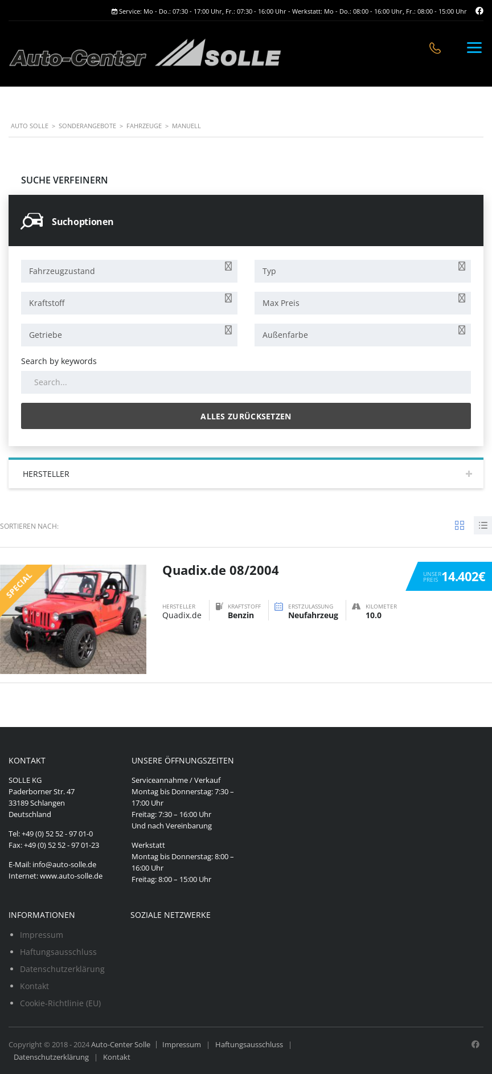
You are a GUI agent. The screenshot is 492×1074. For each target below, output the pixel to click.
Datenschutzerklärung (62, 968)
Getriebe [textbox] (45, 334)
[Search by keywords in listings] (246, 382)
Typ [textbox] (269, 271)
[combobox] (129, 271)
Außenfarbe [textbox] (285, 334)
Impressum (41, 934)
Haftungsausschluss (58, 951)
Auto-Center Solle (120, 1044)
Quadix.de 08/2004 (220, 569)
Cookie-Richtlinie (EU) (60, 1003)
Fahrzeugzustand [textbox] (62, 271)
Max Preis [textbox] (281, 302)
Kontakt (34, 986)
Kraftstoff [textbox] (46, 302)
